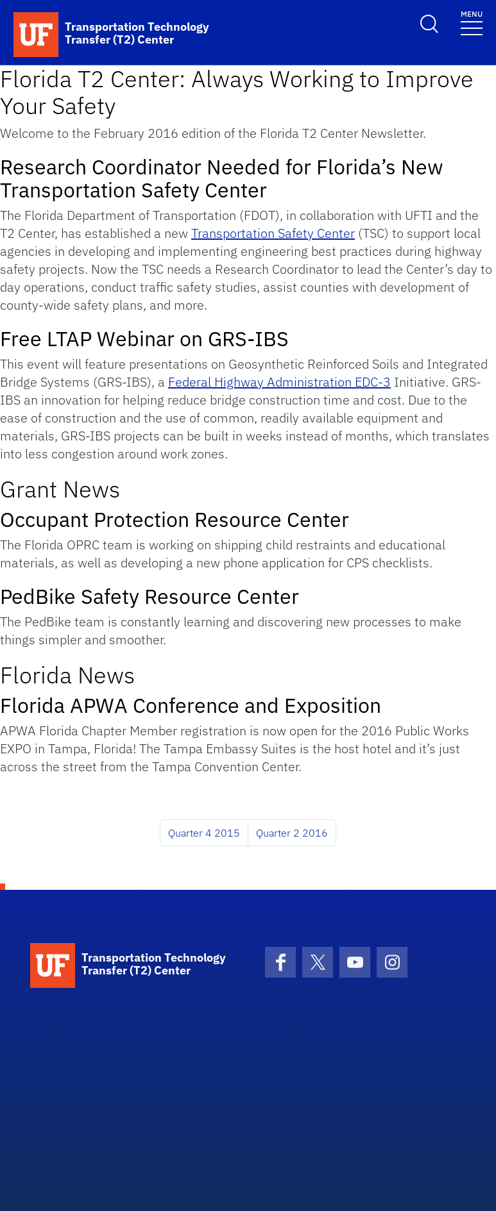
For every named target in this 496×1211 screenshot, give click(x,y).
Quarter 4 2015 (204, 832)
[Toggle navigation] (471, 22)
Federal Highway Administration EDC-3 (279, 381)
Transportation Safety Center (273, 233)
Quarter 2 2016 (292, 832)
